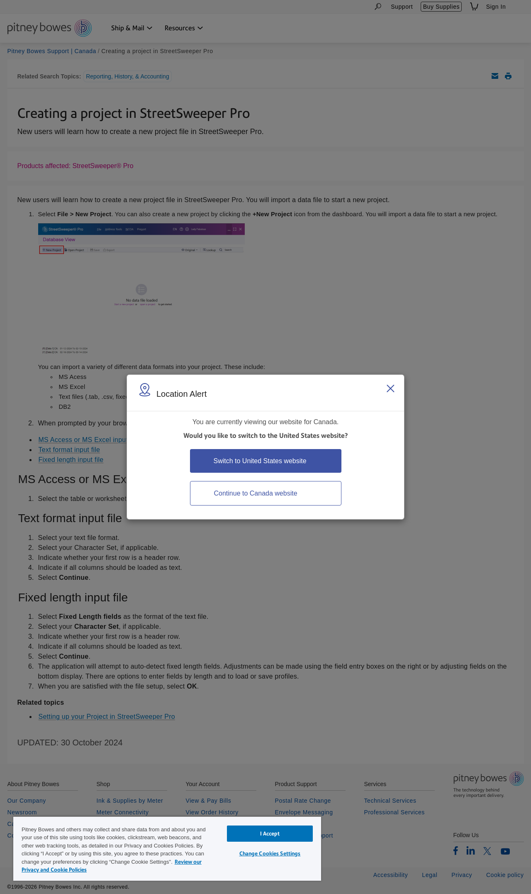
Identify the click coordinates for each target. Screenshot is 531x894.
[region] (167, 848)
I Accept (270, 833)
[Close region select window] (390, 388)
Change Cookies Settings (270, 853)
